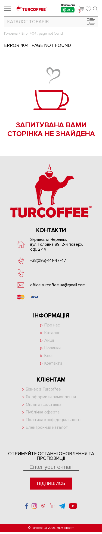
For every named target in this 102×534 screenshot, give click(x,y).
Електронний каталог (47, 427)
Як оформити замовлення (51, 397)
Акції (49, 340)
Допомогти (68, 8)
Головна (11, 33)
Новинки (52, 348)
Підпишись (51, 483)
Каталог (52, 332)
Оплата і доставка (43, 404)
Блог (49, 355)
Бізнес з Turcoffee (43, 389)
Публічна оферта (43, 412)
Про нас (52, 325)
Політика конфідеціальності (53, 419)
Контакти (53, 363)
